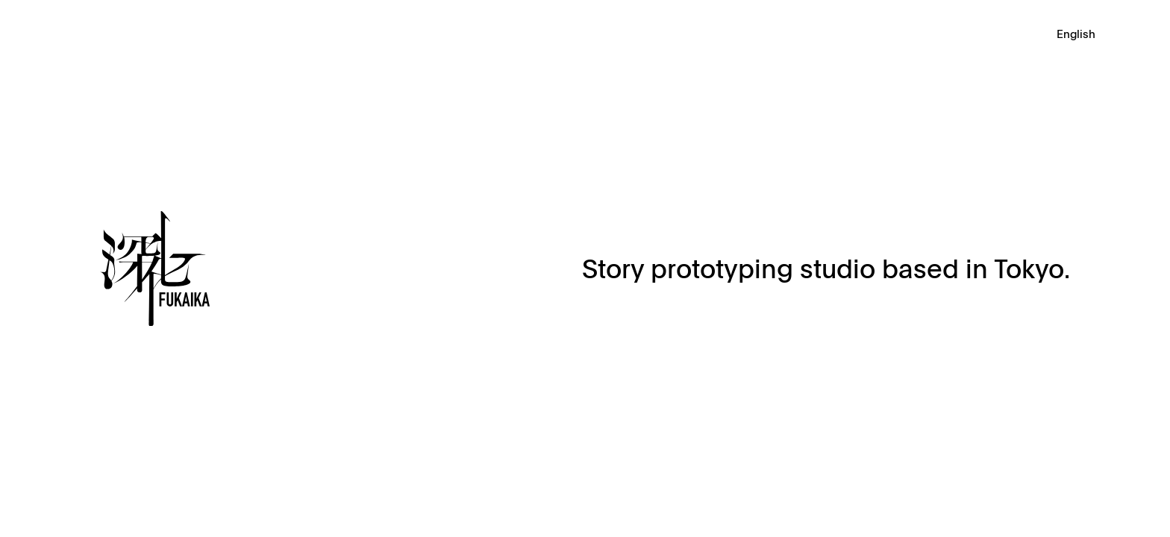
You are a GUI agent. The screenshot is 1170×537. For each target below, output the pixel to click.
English (1076, 34)
